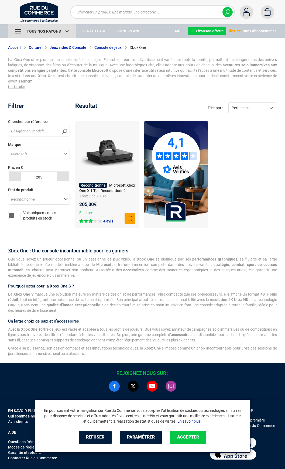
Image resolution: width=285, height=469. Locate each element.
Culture (35, 47)
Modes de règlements (26, 447)
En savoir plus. (189, 421)
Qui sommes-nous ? (25, 416)
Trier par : (215, 108)
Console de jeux (108, 47)
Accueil (14, 47)
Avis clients (18, 421)
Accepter (188, 437)
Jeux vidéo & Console (68, 47)
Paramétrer (141, 437)
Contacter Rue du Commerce (32, 458)
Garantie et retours (24, 452)
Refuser (95, 437)
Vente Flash (94, 31)
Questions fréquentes (26, 442)
